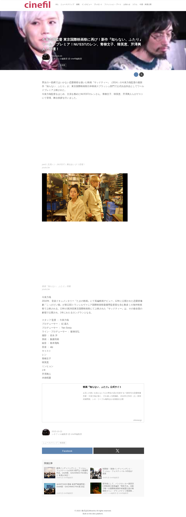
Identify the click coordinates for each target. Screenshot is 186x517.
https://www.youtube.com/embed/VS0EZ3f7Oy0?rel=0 (93, 133)
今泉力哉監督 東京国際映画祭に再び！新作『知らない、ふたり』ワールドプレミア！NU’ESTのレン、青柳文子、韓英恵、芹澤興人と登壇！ (92, 44)
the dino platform (96, 514)
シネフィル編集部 (59, 59)
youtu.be (46, 167)
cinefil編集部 (76, 59)
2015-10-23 (57, 56)
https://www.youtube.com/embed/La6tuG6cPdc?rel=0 (93, 254)
